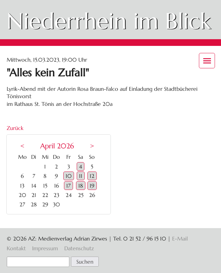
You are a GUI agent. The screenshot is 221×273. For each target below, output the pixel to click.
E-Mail (180, 238)
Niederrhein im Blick (109, 21)
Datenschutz (79, 248)
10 (69, 176)
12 (92, 176)
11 (80, 176)
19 (92, 185)
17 (68, 185)
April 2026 (57, 146)
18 (80, 185)
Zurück (15, 128)
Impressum (45, 248)
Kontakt (16, 248)
